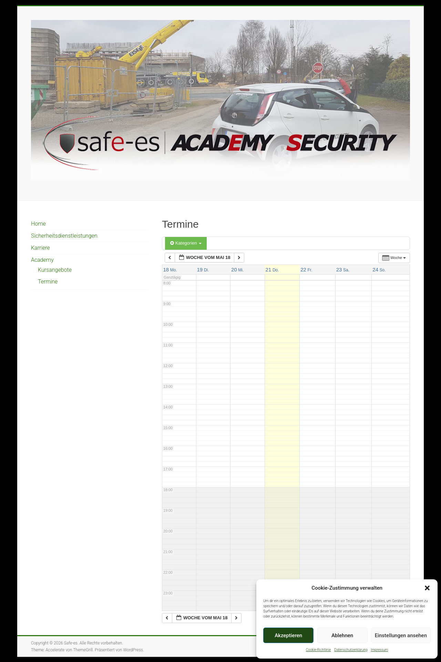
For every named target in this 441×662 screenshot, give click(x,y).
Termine (48, 281)
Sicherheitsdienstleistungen (64, 235)
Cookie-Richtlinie (318, 650)
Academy (42, 260)
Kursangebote (55, 270)
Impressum (379, 650)
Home (38, 223)
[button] (427, 588)
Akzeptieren (288, 635)
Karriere (40, 248)
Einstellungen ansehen (401, 635)
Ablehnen (342, 635)
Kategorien (186, 243)
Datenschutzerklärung (350, 650)
